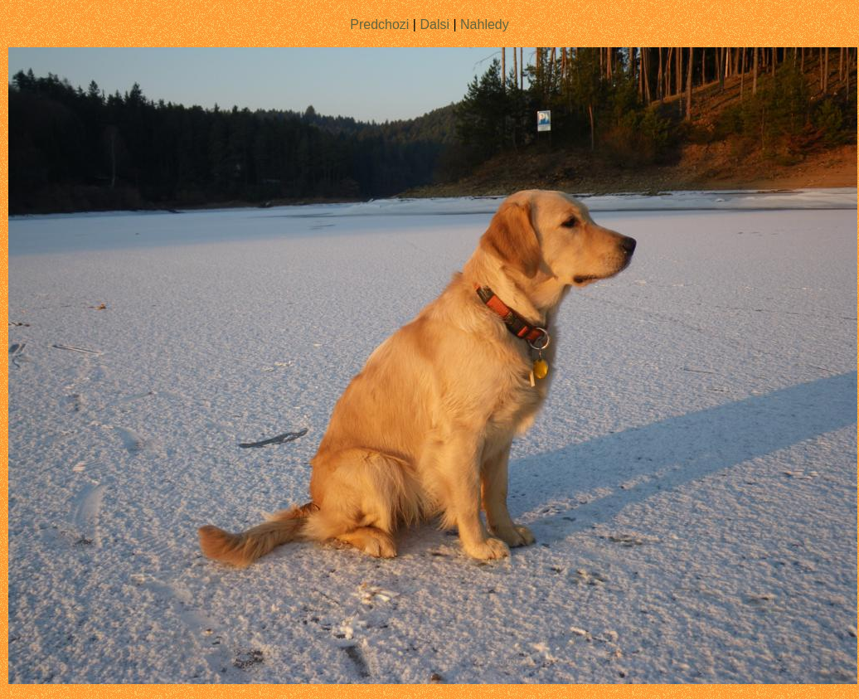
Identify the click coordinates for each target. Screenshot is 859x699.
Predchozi (379, 24)
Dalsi (434, 24)
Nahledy (484, 24)
